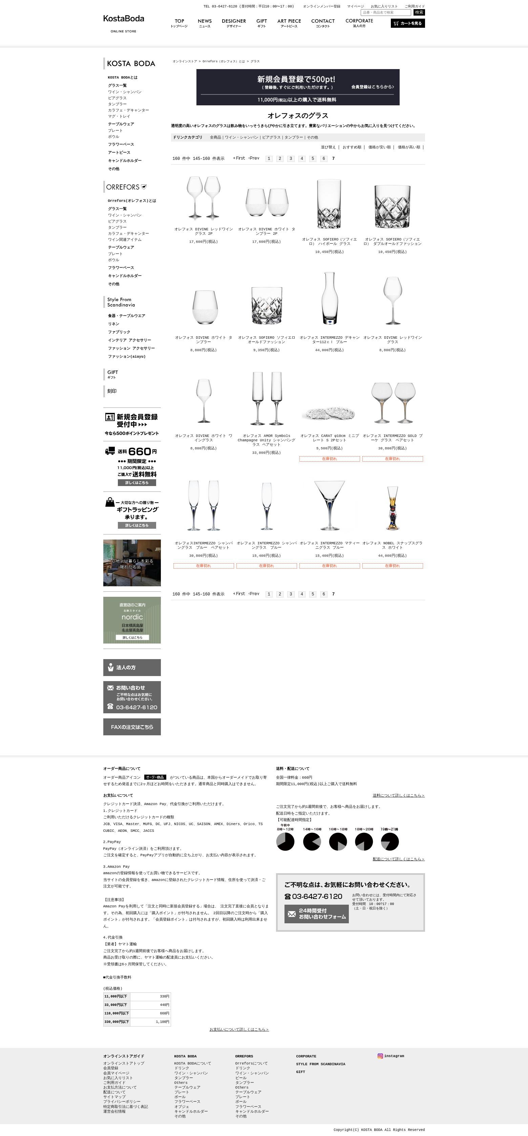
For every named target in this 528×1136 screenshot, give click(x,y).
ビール (241, 1077)
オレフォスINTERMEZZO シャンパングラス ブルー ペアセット (204, 545)
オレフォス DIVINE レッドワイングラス (392, 340)
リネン (113, 324)
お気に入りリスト (384, 6)
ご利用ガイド (415, 6)
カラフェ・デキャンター (128, 110)
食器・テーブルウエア (126, 316)
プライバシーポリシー (122, 1101)
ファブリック (119, 332)
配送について (114, 1092)
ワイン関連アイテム (125, 239)
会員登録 (110, 1068)
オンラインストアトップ (123, 1063)
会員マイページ (116, 1073)
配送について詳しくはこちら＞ (399, 859)
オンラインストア (185, 61)
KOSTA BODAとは (123, 77)
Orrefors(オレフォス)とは (132, 201)
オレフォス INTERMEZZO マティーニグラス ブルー (330, 545)
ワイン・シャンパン (125, 91)
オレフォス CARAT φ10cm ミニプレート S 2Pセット (329, 438)
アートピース (119, 152)
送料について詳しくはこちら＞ (399, 795)
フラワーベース (121, 144)
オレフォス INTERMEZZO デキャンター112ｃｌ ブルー (330, 340)
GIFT (300, 1072)
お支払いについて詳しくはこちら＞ (239, 1029)
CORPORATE (306, 1056)
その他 (113, 169)
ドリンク (181, 1068)
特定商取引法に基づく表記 (125, 1106)
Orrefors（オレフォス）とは (224, 61)
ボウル (113, 136)
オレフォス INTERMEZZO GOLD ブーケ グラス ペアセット (393, 438)
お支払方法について (120, 1087)
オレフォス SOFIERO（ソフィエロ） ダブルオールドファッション (392, 242)
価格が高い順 (409, 147)
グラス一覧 (117, 85)
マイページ (355, 6)
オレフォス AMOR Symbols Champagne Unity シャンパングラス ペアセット (266, 440)
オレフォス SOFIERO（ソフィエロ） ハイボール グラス (329, 242)
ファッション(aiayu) (127, 356)
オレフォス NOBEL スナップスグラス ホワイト (392, 545)
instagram (394, 1055)
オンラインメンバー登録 (321, 6)
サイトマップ (114, 1096)
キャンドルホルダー (125, 161)
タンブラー (117, 104)
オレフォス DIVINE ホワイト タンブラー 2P (266, 231)
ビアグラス (117, 98)
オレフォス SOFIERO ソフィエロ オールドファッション (266, 340)
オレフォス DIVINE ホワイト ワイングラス (203, 438)
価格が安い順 (379, 147)
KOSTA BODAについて (192, 1063)
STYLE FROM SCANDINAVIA (320, 1064)
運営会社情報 (114, 1111)
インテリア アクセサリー (129, 340)
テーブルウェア (121, 124)
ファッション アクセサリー (131, 348)
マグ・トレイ (119, 116)
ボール (180, 1096)
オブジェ (181, 1106)
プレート (115, 130)
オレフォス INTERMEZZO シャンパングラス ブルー (267, 545)
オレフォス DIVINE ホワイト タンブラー (203, 340)
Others (181, 1082)
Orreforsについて (251, 1063)
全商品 (215, 137)
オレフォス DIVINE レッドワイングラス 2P (203, 231)
